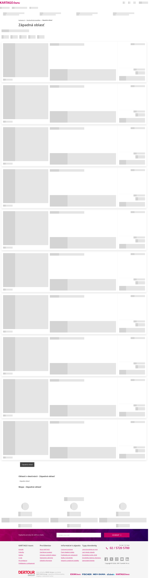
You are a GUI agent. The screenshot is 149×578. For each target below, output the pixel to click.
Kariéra (21, 555)
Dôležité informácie (46, 560)
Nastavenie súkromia (46, 558)
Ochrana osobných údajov (48, 555)
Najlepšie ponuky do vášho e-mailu (31, 535)
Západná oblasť (27, 465)
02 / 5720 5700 (119, 548)
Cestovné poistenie (67, 549)
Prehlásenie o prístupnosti (27, 563)
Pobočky (21, 552)
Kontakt (21, 549)
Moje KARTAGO (45, 549)
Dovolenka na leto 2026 (89, 555)
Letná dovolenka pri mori (90, 549)
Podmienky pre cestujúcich (69, 555)
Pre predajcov (23, 560)
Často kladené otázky (67, 552)
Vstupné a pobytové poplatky (70, 560)
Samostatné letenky (88, 560)
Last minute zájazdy (88, 552)
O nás (20, 558)
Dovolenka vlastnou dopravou (91, 558)
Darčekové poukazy (46, 552)
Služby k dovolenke (67, 558)
